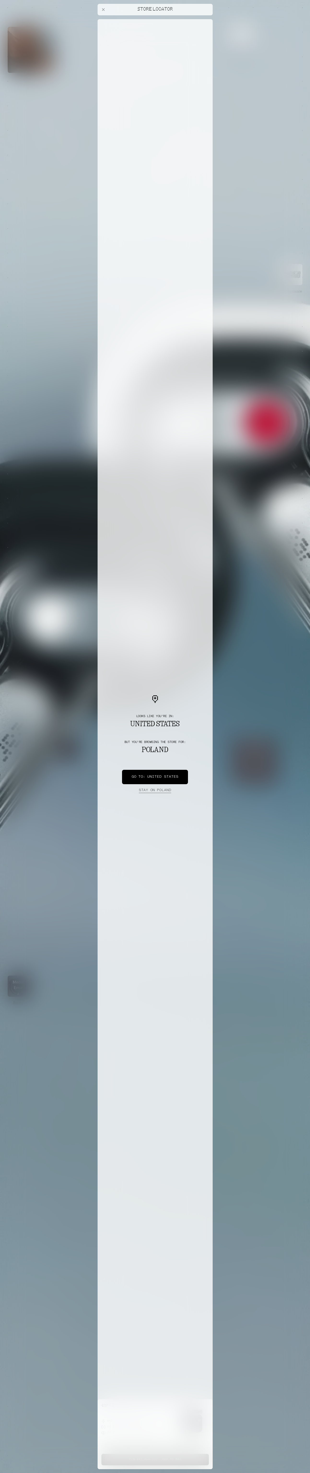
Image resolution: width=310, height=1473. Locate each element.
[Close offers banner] (207, 20)
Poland (155, 790)
